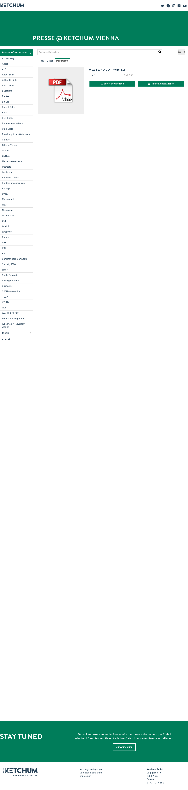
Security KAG (9, 264)
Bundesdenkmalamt (12, 123)
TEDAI (5, 297)
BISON (5, 101)
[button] (181, 52)
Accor (5, 64)
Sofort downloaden (112, 83)
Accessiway (8, 58)
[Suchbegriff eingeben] (99, 52)
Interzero (6, 166)
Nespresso (7, 210)
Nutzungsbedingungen (91, 769)
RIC (4, 253)
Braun (5, 112)
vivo (4, 307)
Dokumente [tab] (62, 60)
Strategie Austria (11, 280)
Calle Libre (7, 129)
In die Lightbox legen (161, 83)
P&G (4, 248)
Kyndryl (6, 188)
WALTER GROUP (16, 313)
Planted (6, 237)
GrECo (5, 150)
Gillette (5, 139)
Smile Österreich (10, 275)
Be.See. (6, 96)
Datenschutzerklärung (91, 772)
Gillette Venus (9, 145)
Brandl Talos (8, 107)
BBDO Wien (8, 85)
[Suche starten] (159, 51)
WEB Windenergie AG (13, 318)
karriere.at (7, 172)
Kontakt (6, 339)
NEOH (5, 204)
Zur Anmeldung (124, 747)
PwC (4, 242)
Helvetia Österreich (12, 161)
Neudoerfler (8, 215)
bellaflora (7, 91)
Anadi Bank (8, 74)
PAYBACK (7, 231)
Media (16, 333)
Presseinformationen (16, 52)
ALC (4, 69)
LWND (5, 194)
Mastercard (8, 199)
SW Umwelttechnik (12, 291)
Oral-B (5, 226)
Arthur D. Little (9, 80)
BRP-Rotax (7, 118)
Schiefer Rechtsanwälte (14, 259)
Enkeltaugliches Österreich (16, 134)
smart (5, 269)
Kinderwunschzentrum (14, 183)
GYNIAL (6, 156)
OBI (4, 221)
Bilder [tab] (50, 60)
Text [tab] (41, 60)
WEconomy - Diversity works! (13, 325)
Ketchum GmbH (10, 177)
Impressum (85, 776)
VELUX (5, 302)
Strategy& (7, 286)
